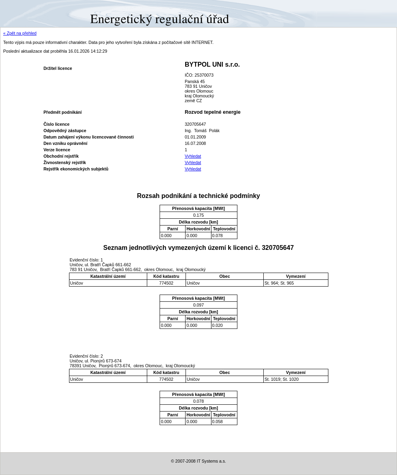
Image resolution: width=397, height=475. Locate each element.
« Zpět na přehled (20, 33)
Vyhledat (193, 156)
